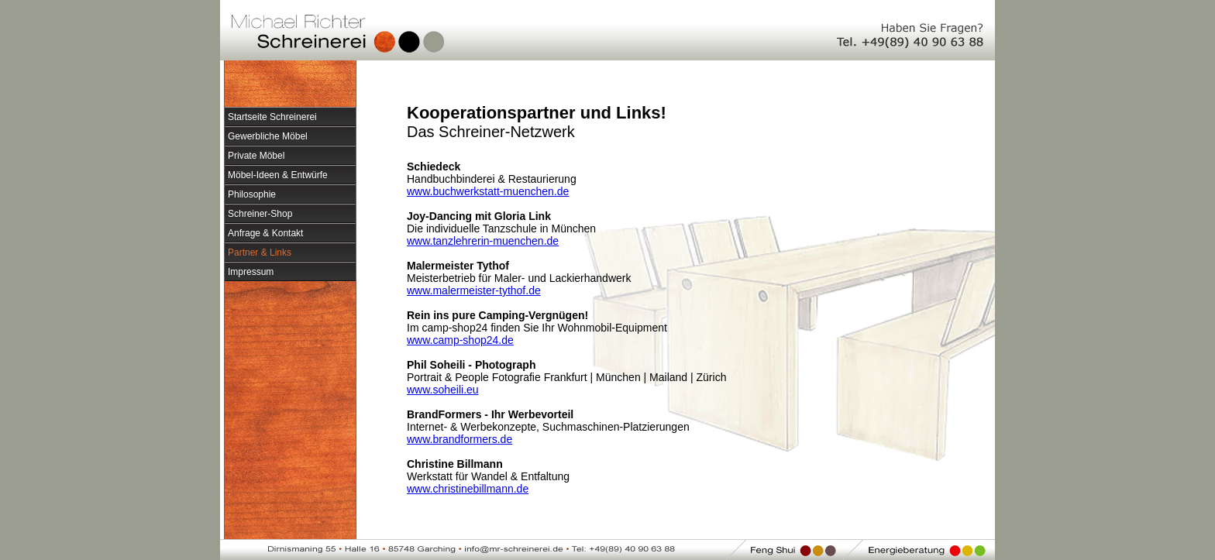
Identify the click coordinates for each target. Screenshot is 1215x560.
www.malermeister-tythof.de (474, 290)
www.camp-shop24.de (460, 340)
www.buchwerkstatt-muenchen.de (488, 191)
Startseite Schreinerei (272, 117)
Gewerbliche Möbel (268, 136)
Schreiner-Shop (260, 213)
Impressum (251, 271)
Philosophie (252, 194)
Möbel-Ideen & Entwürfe (278, 175)
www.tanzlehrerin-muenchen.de (483, 241)
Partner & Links (259, 252)
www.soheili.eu (443, 389)
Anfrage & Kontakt (265, 233)
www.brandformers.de (459, 439)
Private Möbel (256, 155)
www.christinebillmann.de (467, 489)
